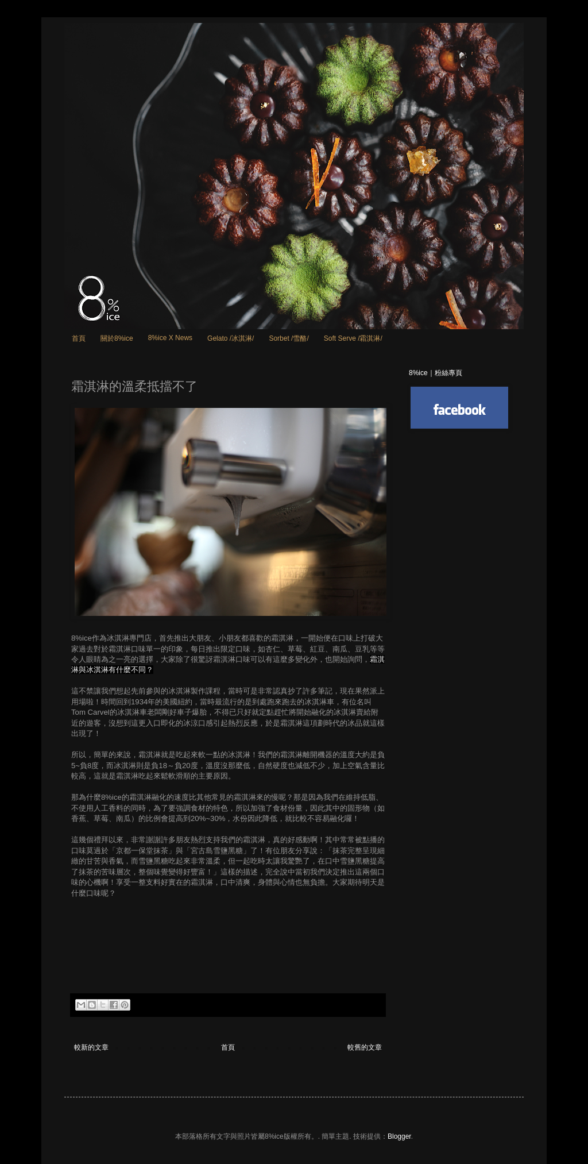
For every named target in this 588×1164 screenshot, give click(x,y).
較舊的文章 (364, 1047)
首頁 (79, 338)
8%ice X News (170, 338)
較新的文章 (91, 1047)
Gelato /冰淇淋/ (230, 338)
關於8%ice (116, 338)
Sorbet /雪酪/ (288, 338)
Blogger (399, 1136)
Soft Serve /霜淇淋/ (353, 338)
